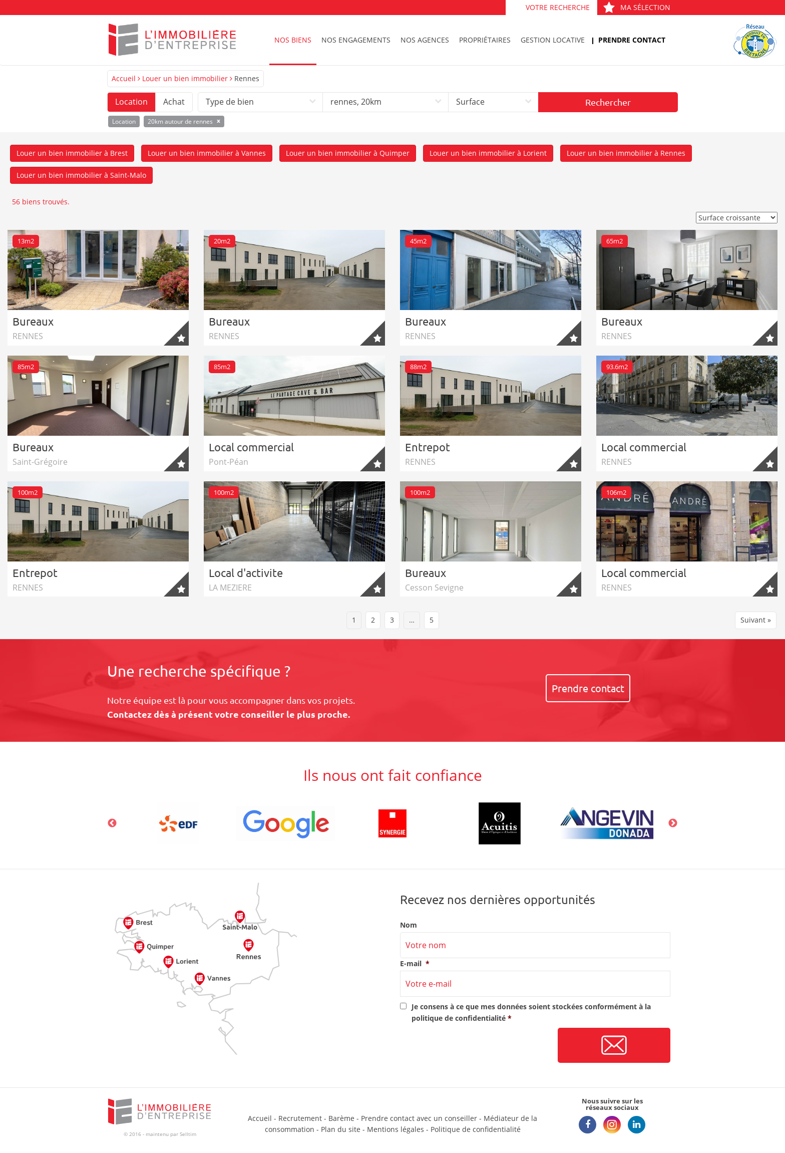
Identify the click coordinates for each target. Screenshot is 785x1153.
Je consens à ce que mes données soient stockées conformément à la (531, 1012)
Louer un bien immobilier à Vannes (207, 153)
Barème (341, 1118)
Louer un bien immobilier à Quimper (348, 153)
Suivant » (755, 620)
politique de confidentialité (459, 1018)
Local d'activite (246, 572)
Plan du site (340, 1129)
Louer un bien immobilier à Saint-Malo (81, 175)
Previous (112, 823)
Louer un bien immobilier (185, 78)
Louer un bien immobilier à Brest (72, 153)
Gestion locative (553, 40)
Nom (408, 925)
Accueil (124, 78)
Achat (174, 101)
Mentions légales (395, 1129)
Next (673, 823)
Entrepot (427, 446)
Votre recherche (558, 7)
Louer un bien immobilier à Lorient (488, 153)
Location (131, 101)
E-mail (415, 963)
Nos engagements (355, 40)
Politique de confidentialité (476, 1129)
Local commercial (251, 446)
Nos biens (292, 40)
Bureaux (33, 321)
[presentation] (476, 1045)
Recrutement (300, 1118)
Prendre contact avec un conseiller (419, 1118)
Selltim (188, 1133)
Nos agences (425, 40)
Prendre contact (631, 40)
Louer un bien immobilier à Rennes (626, 153)
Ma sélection (636, 7)
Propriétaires (485, 40)
